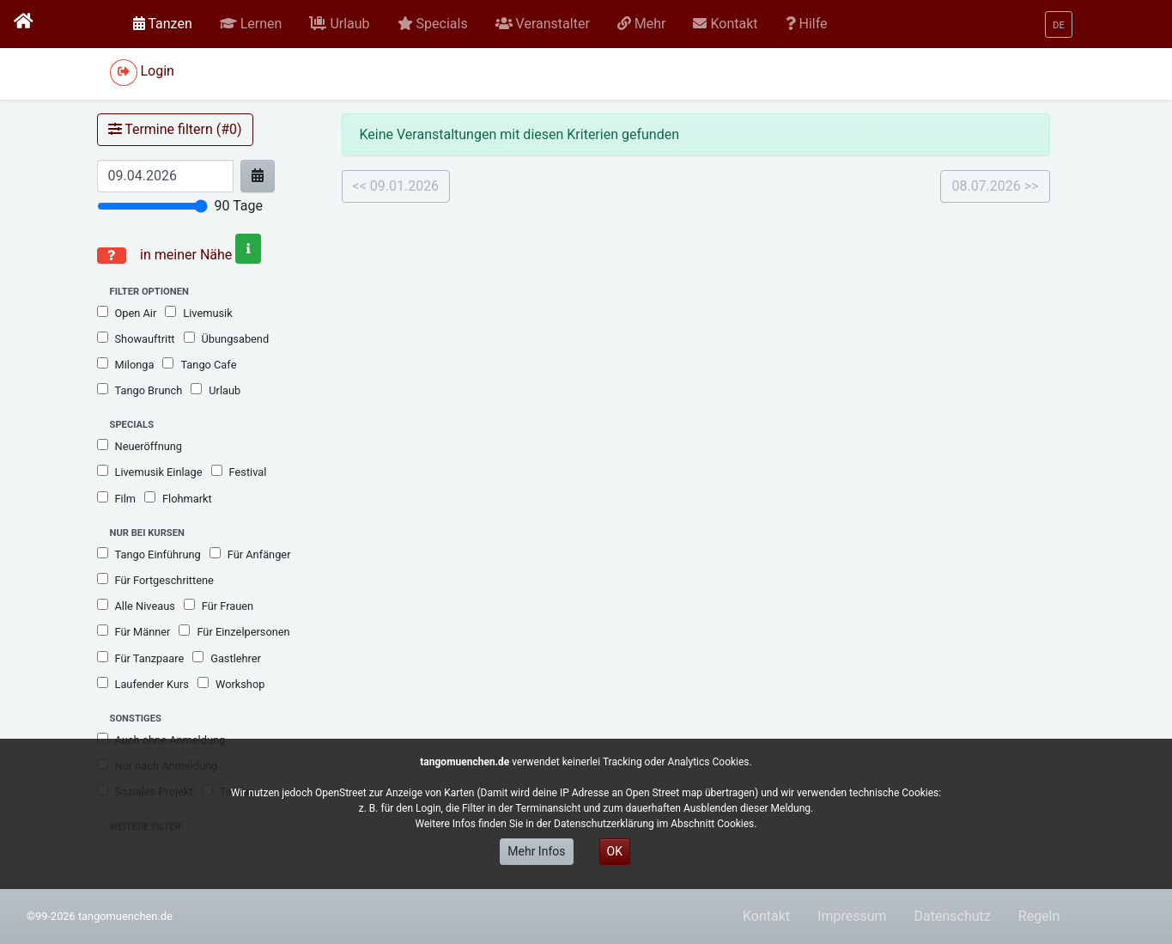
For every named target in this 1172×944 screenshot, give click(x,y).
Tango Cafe (199, 364)
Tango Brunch (140, 390)
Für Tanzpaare (141, 658)
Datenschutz (952, 916)
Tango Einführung (149, 554)
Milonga (126, 364)
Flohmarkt (178, 498)
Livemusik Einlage (150, 471)
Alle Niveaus (136, 605)
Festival (239, 471)
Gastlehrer (226, 658)
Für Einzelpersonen (234, 631)
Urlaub (215, 390)
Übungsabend (227, 338)
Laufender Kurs (143, 684)
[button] (251, 24)
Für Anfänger (250, 554)
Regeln (1039, 916)
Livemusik (198, 313)
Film (117, 498)
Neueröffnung (140, 446)
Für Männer (134, 631)
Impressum (852, 916)
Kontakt (766, 916)
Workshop (230, 684)
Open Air (127, 313)
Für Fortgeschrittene (155, 580)
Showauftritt (136, 338)
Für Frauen (218, 605)
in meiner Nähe (199, 255)
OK (614, 851)
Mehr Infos (536, 851)
